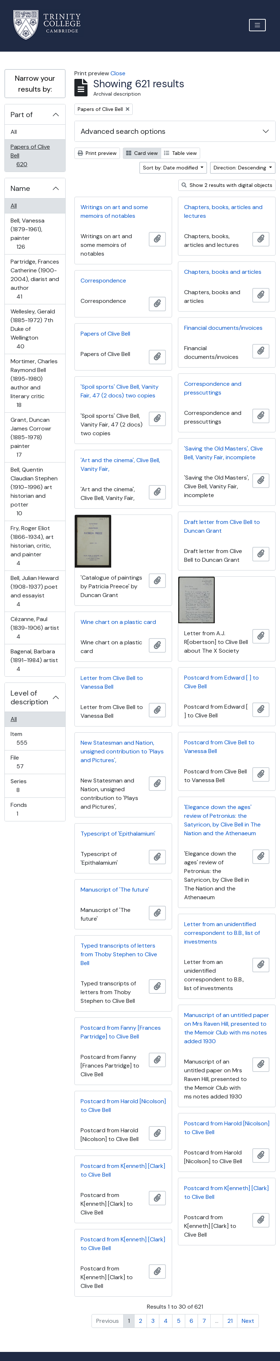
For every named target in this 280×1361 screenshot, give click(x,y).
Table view (180, 153)
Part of (22, 114)
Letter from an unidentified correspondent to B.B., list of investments (222, 932)
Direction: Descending (241, 167)
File (25, 762)
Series (23, 785)
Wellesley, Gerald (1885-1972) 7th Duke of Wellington (32, 329)
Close (117, 73)
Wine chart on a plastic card (118, 622)
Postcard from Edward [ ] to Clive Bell (221, 682)
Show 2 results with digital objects (227, 185)
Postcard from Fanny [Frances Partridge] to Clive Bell (121, 1032)
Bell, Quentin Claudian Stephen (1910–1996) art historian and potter (34, 491)
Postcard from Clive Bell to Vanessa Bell (219, 746)
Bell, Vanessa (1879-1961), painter (27, 233)
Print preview (97, 153)
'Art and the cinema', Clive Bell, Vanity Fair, (120, 464)
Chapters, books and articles (222, 272)
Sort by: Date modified (171, 167)
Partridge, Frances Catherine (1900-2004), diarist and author (34, 279)
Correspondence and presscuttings (212, 388)
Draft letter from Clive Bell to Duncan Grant (222, 526)
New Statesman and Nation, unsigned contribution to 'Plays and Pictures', (122, 751)
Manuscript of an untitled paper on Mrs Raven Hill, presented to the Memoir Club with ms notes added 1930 (226, 1028)
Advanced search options (123, 131)
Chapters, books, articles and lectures (223, 211)
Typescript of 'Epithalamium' (118, 833)
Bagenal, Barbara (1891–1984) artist (34, 660)
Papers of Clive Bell (30, 155)
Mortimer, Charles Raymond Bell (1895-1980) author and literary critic (34, 383)
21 (230, 1321)
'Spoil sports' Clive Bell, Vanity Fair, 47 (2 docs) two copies (120, 391)
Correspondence (103, 280)
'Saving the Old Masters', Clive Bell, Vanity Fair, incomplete (223, 453)
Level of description (29, 697)
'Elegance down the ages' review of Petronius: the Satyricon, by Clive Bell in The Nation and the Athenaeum (222, 820)
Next (248, 1321)
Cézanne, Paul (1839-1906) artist (34, 628)
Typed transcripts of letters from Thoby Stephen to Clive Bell (119, 954)
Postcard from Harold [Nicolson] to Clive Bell (123, 1105)
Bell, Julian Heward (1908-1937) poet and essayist (34, 591)
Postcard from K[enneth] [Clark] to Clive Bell (123, 1170)
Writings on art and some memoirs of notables (114, 211)
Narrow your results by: (35, 83)
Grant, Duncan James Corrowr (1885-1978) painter (30, 437)
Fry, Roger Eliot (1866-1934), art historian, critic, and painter (32, 546)
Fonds (22, 809)
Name (20, 188)
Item (26, 738)
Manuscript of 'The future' (115, 889)
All (14, 132)
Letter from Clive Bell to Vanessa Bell (112, 682)
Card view (142, 153)
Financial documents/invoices (223, 328)
